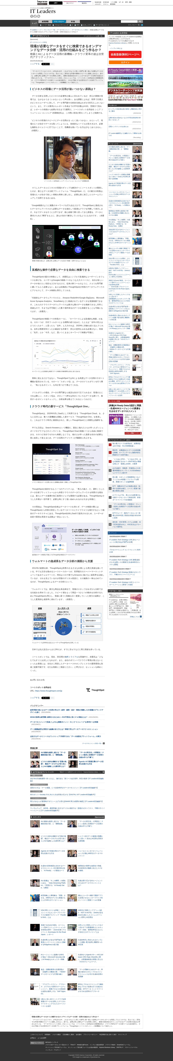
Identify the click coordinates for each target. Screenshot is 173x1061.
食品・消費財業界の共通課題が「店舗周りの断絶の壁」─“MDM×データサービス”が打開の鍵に (53, 971)
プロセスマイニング (61, 25)
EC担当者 (106, 2)
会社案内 (79, 1034)
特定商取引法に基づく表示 (107, 1034)
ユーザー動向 (46, 25)
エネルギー (98, 4)
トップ (34, 23)
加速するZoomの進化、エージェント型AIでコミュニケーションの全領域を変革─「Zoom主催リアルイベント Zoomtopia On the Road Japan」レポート (53, 929)
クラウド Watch (110, 1045)
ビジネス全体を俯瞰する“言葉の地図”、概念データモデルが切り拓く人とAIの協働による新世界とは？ (53, 764)
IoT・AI (121, 2)
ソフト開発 (114, 2)
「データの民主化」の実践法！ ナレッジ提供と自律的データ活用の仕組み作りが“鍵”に (91, 755)
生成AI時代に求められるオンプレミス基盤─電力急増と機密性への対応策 (90, 942)
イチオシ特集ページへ (133, 433)
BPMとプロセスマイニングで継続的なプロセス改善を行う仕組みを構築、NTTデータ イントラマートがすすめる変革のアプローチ (119, 381)
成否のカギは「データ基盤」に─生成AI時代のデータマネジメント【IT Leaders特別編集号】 (64, 788)
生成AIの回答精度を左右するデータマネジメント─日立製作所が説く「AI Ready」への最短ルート (53, 868)
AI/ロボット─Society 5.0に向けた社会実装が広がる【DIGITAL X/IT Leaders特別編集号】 (63, 794)
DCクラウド (70, 3)
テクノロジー (59, 21)
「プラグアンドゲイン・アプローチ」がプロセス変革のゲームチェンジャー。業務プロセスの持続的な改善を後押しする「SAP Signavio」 (53, 989)
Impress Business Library (117, 43)
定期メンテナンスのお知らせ (118, 126)
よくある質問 (42, 1038)
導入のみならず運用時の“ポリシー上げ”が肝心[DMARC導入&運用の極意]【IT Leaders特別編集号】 (66, 801)
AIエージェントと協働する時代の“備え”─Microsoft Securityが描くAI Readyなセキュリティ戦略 (53, 957)
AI (72, 25)
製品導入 (84, 3)
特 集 (73, 21)
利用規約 (47, 1034)
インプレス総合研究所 (97, 1045)
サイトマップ (122, 1034)
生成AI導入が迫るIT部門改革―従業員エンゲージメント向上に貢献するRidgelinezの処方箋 (53, 942)
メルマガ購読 (56, 1034)
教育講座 (112, 4)
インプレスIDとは (116, 48)
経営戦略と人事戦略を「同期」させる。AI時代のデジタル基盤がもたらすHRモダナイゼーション (53, 897)
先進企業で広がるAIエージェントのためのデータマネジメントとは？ (90, 883)
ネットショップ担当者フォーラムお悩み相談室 (83, 1047)
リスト (52, 64)
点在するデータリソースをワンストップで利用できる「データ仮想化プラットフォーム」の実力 (65, 736)
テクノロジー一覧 (49, 30)
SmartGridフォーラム (123, 1045)
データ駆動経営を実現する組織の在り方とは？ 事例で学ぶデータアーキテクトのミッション (64, 729)
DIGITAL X (120, 1047)
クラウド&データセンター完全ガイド (57, 1045)
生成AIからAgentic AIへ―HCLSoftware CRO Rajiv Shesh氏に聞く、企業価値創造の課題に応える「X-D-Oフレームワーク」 (119, 337)
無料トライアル (71, 657)
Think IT (73, 1045)
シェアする (35, 64)
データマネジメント (102, 25)
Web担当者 (98, 2)
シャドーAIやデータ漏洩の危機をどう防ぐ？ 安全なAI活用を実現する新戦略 (90, 838)
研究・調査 (128, 2)
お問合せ (33, 1038)
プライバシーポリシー (90, 1034)
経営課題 (45, 21)
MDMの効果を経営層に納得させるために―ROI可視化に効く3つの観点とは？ (58, 717)
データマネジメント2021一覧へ (93, 743)
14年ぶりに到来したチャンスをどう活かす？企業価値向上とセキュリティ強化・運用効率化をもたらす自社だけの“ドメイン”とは (119, 299)
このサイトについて (36, 1034)
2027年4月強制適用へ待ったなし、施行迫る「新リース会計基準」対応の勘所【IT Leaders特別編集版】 (67, 780)
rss (38, 16)
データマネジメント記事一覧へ (93, 36)
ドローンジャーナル (131, 1047)
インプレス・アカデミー (53, 1050)
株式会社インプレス (51, 1042)
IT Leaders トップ (35, 30)
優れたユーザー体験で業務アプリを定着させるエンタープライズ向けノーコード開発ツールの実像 (90, 897)
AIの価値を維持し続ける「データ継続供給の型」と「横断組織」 (119, 149)
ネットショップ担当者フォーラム (56, 1047)
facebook (35, 16)
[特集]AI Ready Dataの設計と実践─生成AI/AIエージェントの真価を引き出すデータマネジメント (125, 408)
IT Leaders (43, 11)
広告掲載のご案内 (68, 1034)
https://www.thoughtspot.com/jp (48, 691)
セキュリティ (87, 25)
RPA (78, 25)
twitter (31, 16)
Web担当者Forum (82, 1045)
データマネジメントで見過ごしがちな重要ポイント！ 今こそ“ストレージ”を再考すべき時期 (64, 722)
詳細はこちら (134, 617)
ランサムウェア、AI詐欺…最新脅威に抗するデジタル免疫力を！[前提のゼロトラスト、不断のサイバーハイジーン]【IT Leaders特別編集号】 (67, 809)
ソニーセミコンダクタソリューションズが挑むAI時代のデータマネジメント (90, 853)
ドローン (105, 4)
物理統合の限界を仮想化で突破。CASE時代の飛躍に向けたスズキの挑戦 (90, 868)
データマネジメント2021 (80, 30)
